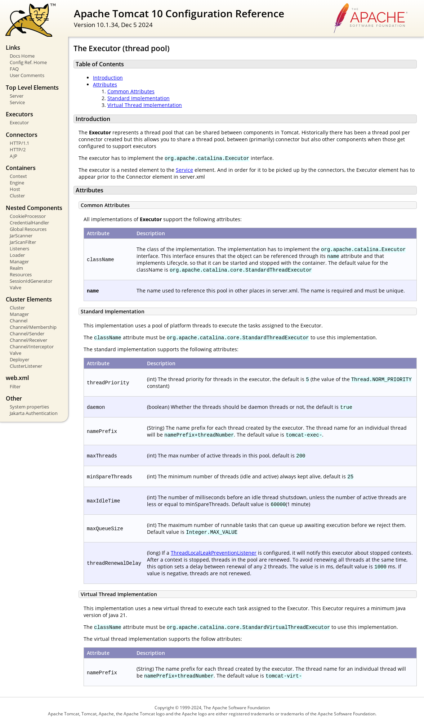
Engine (17, 182)
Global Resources (28, 229)
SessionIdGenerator (31, 281)
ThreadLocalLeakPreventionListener (213, 552)
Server (16, 96)
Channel (18, 320)
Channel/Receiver (28, 340)
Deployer (19, 359)
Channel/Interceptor (32, 346)
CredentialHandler (29, 222)
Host (15, 189)
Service (17, 102)
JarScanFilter (23, 242)
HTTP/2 (18, 149)
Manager (19, 261)
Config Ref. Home (28, 62)
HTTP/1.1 (19, 143)
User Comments (27, 75)
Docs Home (22, 56)
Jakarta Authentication (34, 413)
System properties (29, 406)
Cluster (17, 195)
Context (18, 176)
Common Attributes (131, 91)
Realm (16, 268)
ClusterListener (26, 366)
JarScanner (21, 235)
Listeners (19, 248)
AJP (13, 156)
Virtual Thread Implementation (144, 105)
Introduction (108, 77)
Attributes (105, 84)
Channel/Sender (27, 333)
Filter (15, 386)
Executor (19, 122)
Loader (17, 255)
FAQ (14, 69)
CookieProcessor (28, 216)
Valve (15, 287)
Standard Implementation (138, 98)
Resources (21, 274)
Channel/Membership (33, 327)
